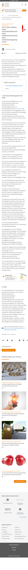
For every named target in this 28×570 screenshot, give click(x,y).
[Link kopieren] (3, 340)
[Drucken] (12, 340)
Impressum (14, 547)
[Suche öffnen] (22, 4)
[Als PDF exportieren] (7, 340)
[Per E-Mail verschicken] (19, 340)
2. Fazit (7, 88)
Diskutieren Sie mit (8, 350)
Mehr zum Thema (20, 481)
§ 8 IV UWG (21, 108)
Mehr (24, 10)
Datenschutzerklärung (14, 544)
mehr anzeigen (22, 517)
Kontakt (14, 549)
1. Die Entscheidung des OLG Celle (14, 85)
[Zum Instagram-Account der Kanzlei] (27, 340)
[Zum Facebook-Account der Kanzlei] (23, 340)
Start (3, 15)
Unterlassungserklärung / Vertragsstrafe (8, 24)
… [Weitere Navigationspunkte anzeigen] (6, 15)
